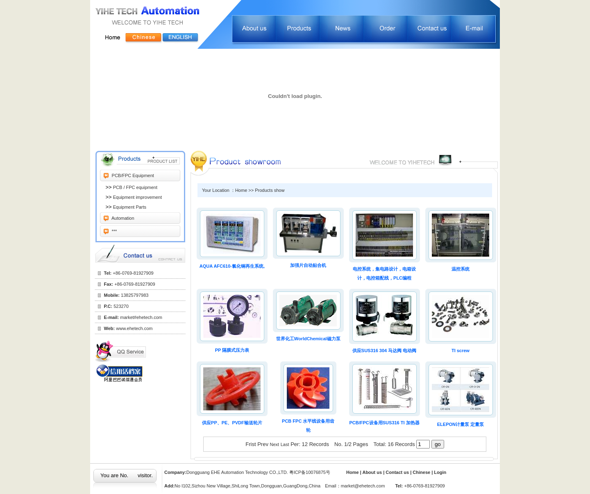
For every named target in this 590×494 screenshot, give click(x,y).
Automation (122, 218)
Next (274, 444)
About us (372, 472)
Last (285, 444)
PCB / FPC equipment (134, 187)
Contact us (398, 472)
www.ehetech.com (134, 328)
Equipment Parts (129, 207)
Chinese (421, 472)
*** (114, 231)
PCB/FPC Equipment (132, 175)
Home (352, 472)
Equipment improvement (137, 197)
